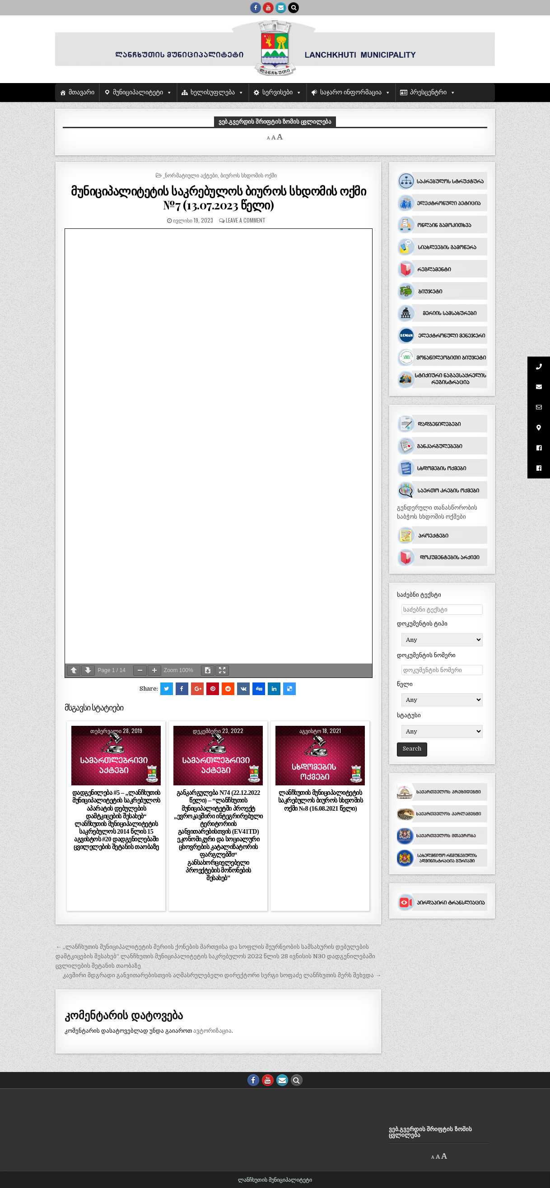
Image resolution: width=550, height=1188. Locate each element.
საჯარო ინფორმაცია (351, 92)
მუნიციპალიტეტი (138, 92)
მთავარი (81, 92)
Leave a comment (246, 220)
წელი (405, 684)
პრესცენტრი (428, 92)
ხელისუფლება (213, 92)
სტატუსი (409, 715)
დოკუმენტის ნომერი (426, 655)
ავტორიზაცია (212, 1030)
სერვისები (277, 92)
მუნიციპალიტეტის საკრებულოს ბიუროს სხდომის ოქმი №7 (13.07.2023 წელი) (218, 198)
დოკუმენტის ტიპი (422, 623)
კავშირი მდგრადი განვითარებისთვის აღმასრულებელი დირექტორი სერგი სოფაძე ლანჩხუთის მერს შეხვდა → (222, 975)
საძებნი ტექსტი (419, 594)
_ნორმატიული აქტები (190, 175)
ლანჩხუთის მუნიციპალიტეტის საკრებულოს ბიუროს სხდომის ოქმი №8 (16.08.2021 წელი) (320, 800)
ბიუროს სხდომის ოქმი (248, 175)
